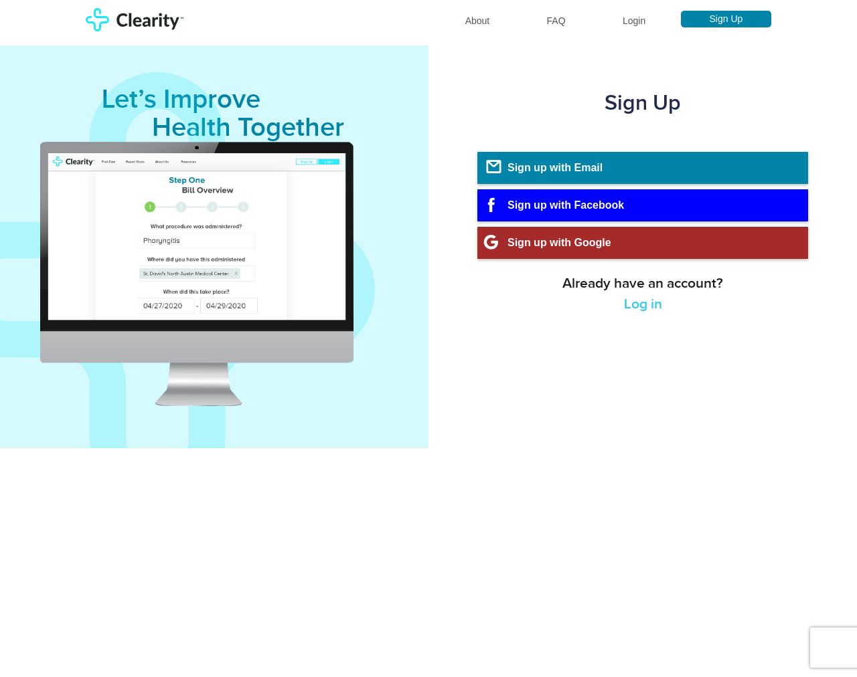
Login (634, 20)
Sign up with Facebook (550, 204)
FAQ (556, 20)
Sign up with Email (544, 167)
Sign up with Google (544, 241)
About (477, 20)
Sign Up (726, 18)
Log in (643, 304)
